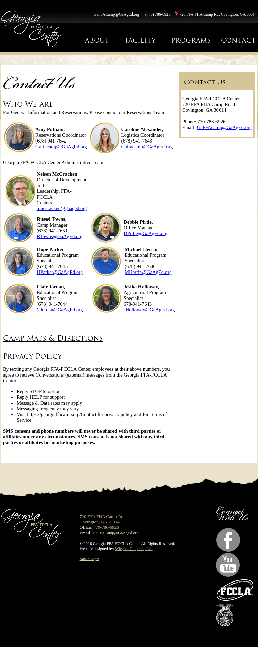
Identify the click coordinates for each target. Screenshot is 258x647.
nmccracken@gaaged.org (62, 208)
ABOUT (97, 40)
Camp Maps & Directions (53, 338)
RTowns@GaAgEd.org (59, 236)
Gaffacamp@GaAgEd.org (61, 146)
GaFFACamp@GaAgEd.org (116, 14)
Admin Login (89, 559)
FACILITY (140, 40)
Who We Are (28, 104)
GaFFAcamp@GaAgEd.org (224, 127)
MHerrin (133, 272)
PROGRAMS (191, 40)
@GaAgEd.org (157, 272)
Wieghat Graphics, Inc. (134, 548)
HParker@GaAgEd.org (60, 272)
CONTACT (238, 40)
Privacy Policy (32, 356)
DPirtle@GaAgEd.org (145, 233)
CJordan (45, 309)
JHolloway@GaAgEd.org (149, 309)
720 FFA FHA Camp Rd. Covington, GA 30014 (218, 14)
